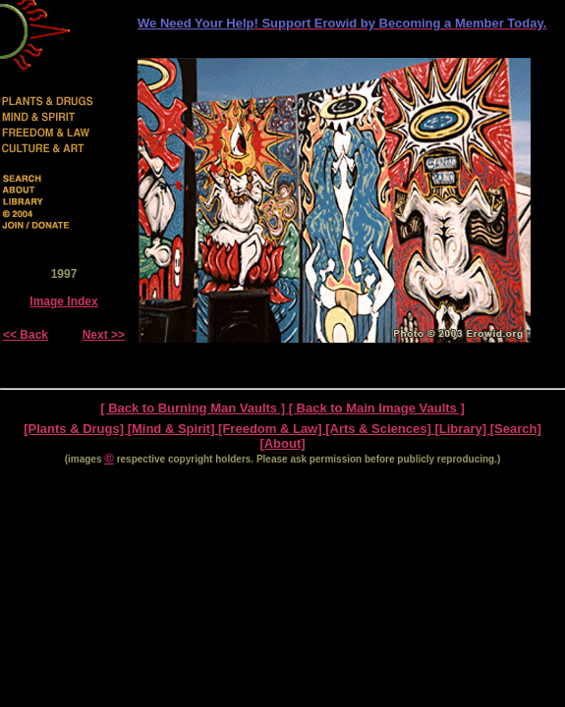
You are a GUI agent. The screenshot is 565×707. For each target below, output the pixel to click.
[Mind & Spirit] (173, 428)
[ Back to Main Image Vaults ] (377, 408)
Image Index (63, 301)
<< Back (25, 335)
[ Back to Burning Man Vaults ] (194, 408)
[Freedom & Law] (271, 428)
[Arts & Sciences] (379, 428)
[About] (282, 443)
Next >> (104, 335)
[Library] (461, 428)
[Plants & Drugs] (75, 428)
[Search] (515, 428)
